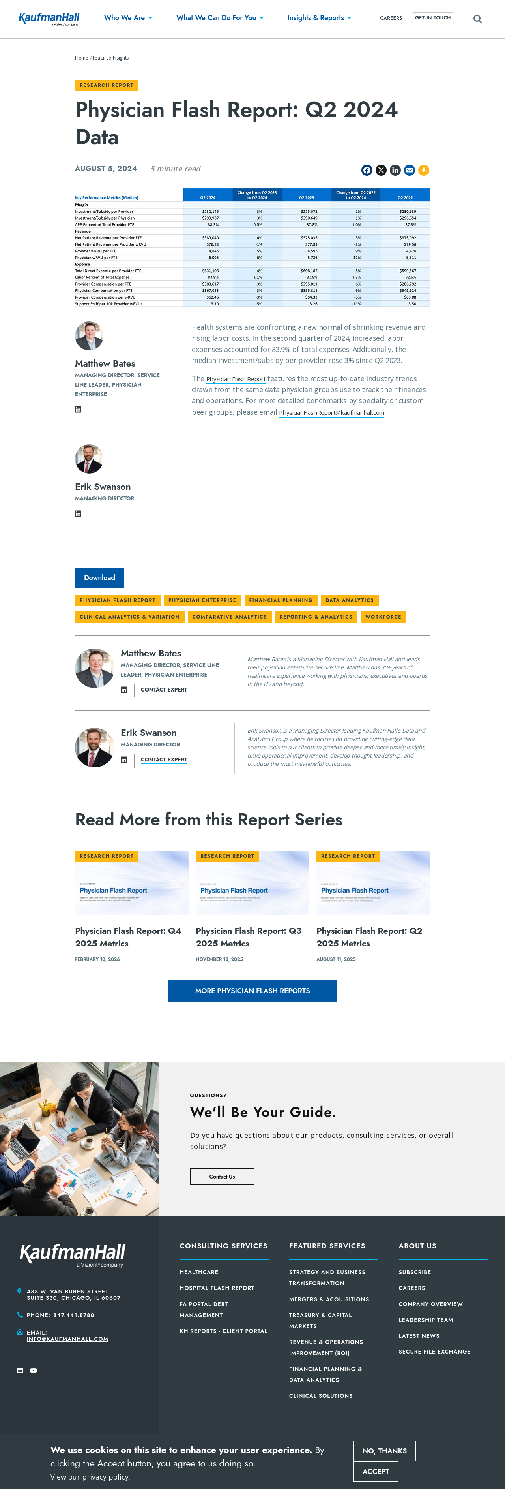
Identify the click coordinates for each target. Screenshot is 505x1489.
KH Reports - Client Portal (224, 1331)
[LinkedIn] (78, 411)
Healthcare (199, 1272)
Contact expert (164, 690)
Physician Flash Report (243, 378)
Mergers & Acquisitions (329, 1299)
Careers (391, 18)
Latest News (419, 1336)
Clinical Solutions (321, 1396)
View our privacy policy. (90, 1476)
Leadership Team (426, 1320)
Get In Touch (433, 17)
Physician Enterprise (202, 600)
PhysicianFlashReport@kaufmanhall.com (277, 423)
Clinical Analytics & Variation (130, 616)
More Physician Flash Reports (252, 991)
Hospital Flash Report (217, 1288)
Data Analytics (349, 600)
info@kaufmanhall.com (67, 1339)
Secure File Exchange (435, 1352)
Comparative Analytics (230, 616)
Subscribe (415, 1272)
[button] (124, 19)
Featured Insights (111, 58)
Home (81, 58)
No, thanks (385, 1451)
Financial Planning (281, 600)
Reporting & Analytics (316, 616)
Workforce (383, 616)
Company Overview (431, 1304)
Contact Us (222, 1177)
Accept (376, 1471)
